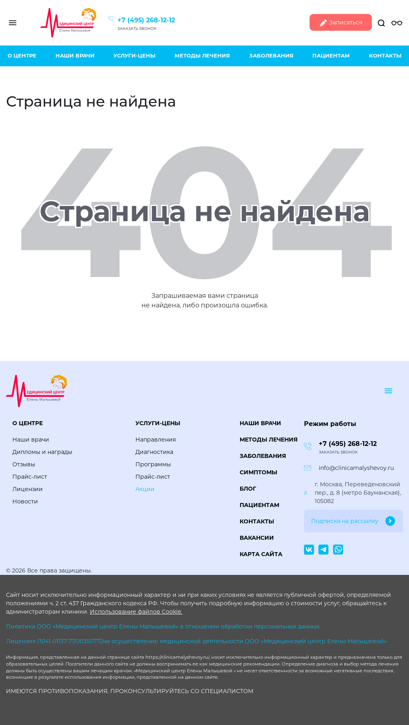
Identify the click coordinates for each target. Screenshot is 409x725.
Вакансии (257, 537)
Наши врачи (75, 55)
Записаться (340, 23)
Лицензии (27, 489)
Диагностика (154, 452)
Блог (248, 488)
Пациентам (331, 55)
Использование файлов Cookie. (136, 611)
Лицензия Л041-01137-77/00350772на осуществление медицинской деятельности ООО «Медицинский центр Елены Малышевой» (196, 641)
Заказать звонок (137, 28)
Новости (25, 501)
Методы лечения (202, 55)
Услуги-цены (134, 55)
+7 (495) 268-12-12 (146, 20)
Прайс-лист (29, 476)
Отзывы (23, 464)
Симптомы (258, 472)
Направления (155, 439)
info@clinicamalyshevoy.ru (356, 467)
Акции (145, 489)
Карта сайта (261, 554)
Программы (153, 464)
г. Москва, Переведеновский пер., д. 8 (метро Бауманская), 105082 (358, 493)
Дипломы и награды (42, 452)
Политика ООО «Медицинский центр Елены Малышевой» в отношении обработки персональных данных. (163, 626)
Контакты (385, 55)
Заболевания (271, 55)
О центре (22, 55)
